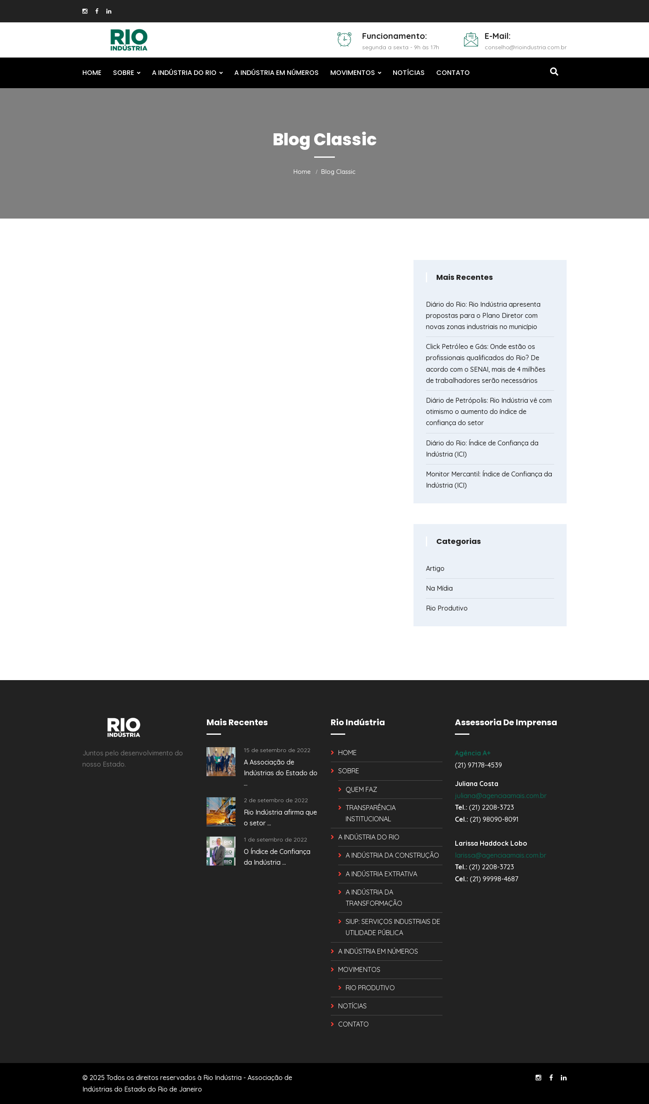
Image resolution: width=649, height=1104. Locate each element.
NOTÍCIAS (409, 72)
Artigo (435, 568)
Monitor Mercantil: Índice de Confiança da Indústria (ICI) (489, 479)
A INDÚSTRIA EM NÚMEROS (276, 72)
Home (302, 172)
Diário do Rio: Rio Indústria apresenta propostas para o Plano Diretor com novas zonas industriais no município (483, 315)
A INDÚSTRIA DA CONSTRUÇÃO (392, 855)
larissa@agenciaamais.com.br (500, 855)
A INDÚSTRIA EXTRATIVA (381, 874)
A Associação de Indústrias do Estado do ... (280, 772)
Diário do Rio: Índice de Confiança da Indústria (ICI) (482, 448)
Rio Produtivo (447, 608)
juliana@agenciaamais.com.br (501, 795)
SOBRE (123, 72)
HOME (91, 72)
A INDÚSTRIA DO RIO (184, 72)
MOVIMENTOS (352, 72)
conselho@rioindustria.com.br (526, 47)
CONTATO (453, 72)
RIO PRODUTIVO (370, 988)
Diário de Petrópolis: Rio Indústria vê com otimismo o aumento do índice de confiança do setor (489, 411)
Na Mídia (439, 588)
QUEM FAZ (361, 789)
